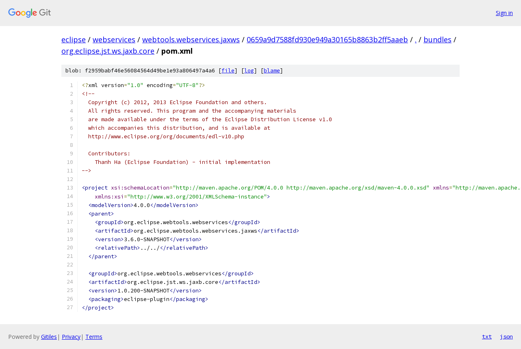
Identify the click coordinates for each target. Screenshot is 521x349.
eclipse (73, 39)
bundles (437, 39)
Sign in (504, 13)
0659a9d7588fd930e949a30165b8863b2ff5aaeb (327, 39)
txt (487, 336)
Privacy (71, 336)
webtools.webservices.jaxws (191, 39)
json (506, 336)
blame (272, 70)
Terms (93, 336)
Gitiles (49, 336)
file (227, 70)
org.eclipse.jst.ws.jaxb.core (107, 51)
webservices (114, 39)
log (249, 70)
